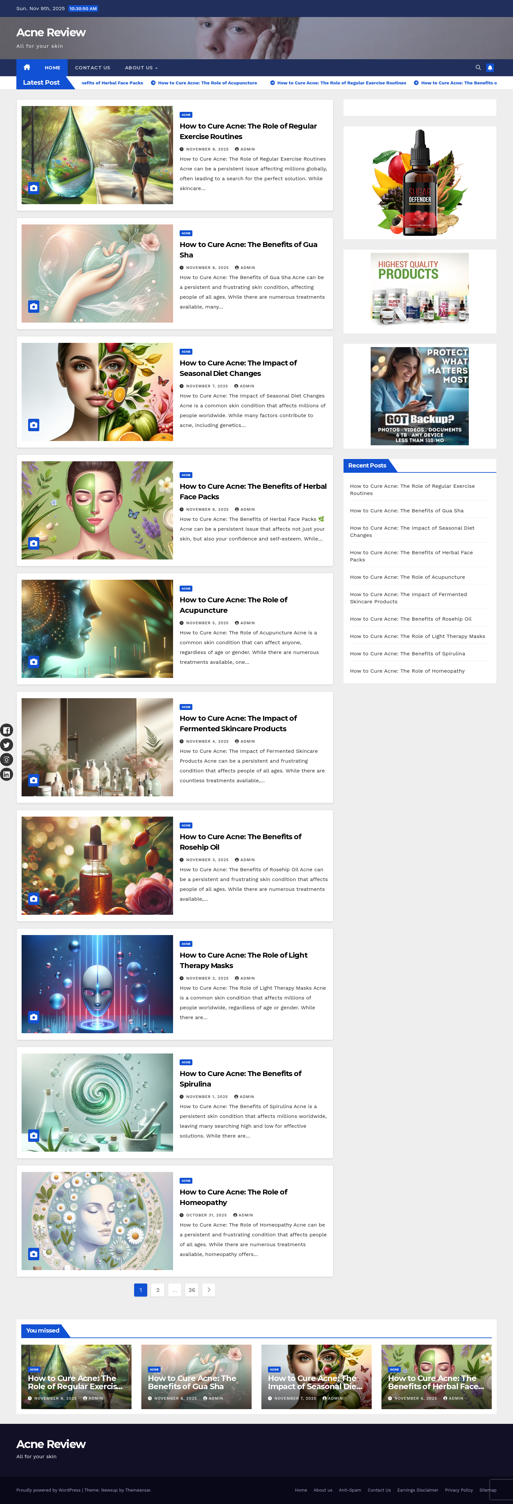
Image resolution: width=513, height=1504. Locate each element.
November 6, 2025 (208, 509)
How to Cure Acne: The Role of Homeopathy (407, 671)
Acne (186, 114)
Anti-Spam (350, 1490)
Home (53, 68)
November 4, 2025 (208, 741)
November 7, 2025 (208, 386)
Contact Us (93, 68)
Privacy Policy (459, 1490)
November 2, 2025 (208, 978)
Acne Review (50, 32)
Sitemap (488, 1490)
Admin (245, 149)
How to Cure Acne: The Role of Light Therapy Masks (417, 636)
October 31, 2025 (207, 1215)
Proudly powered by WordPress (49, 1490)
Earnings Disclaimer (418, 1490)
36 (191, 1289)
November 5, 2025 (208, 623)
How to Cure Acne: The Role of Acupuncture (407, 577)
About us (140, 68)
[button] (478, 67)
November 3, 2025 (208, 860)
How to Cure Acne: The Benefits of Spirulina (407, 653)
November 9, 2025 (208, 149)
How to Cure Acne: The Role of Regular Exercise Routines (74, 1386)
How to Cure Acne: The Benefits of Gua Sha (407, 510)
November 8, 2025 (208, 267)
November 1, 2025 (207, 1096)
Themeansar (137, 1490)
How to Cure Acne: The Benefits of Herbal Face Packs (433, 1386)
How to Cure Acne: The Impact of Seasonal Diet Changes (313, 1386)
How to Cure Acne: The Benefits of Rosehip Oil (411, 619)
